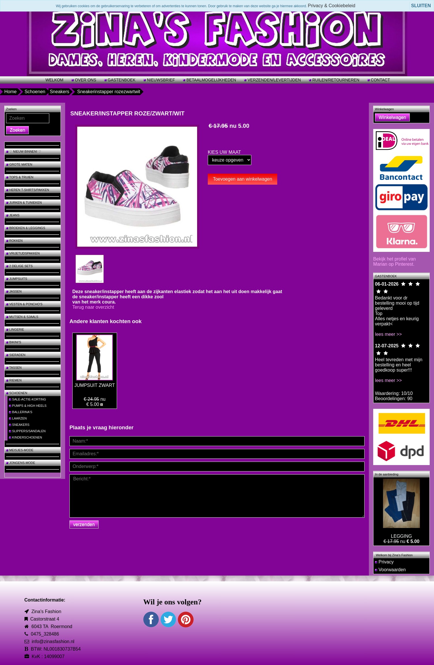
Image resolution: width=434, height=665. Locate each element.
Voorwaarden (390, 569)
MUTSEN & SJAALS (22, 317)
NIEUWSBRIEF (160, 80)
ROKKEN (14, 240)
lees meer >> (388, 334)
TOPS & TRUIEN (19, 177)
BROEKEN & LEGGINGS (25, 228)
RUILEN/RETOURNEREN (335, 80)
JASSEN (14, 291)
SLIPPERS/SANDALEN (27, 431)
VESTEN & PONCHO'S (24, 304)
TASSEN (14, 367)
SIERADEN (15, 355)
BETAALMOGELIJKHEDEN (210, 80)
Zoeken (17, 130)
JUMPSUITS (16, 278)
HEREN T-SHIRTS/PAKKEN (27, 190)
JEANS (13, 215)
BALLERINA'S (20, 412)
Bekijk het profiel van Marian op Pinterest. (394, 261)
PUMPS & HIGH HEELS (27, 405)
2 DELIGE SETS (19, 266)
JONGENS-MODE (20, 462)
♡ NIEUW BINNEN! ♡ (23, 151)
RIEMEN (14, 380)
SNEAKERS (19, 424)
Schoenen (34, 91)
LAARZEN (18, 418)
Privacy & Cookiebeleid (331, 5)
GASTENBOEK (121, 80)
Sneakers (59, 91)
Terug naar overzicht (93, 307)
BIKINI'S (13, 342)
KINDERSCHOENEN (25, 437)
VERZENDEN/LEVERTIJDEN (273, 80)
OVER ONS (85, 80)
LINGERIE (15, 329)
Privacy (384, 561)
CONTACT (380, 80)
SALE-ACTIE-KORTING (27, 399)
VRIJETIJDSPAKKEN (23, 253)
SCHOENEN (16, 393)
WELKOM (54, 80)
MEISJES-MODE (19, 450)
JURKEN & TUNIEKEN (24, 202)
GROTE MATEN (19, 164)
